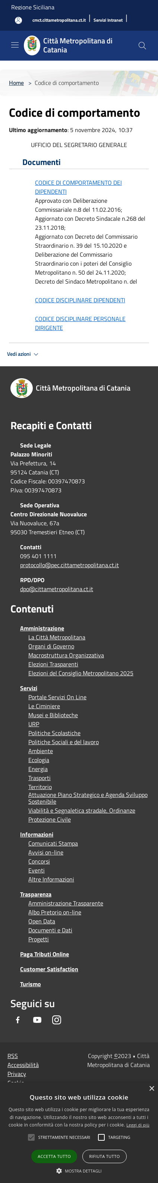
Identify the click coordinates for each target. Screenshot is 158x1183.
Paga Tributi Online (44, 954)
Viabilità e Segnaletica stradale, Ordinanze (81, 810)
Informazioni (36, 834)
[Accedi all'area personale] (18, 20)
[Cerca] (142, 45)
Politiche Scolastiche (54, 733)
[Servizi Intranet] (108, 20)
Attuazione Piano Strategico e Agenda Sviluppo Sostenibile (88, 798)
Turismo (30, 983)
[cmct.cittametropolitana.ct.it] (59, 20)
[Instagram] (56, 1019)
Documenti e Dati (50, 930)
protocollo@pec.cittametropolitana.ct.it (69, 564)
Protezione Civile (49, 819)
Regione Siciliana (32, 7)
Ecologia (38, 759)
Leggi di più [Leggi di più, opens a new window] (137, 1125)
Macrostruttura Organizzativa (66, 655)
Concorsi (39, 861)
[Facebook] (17, 1019)
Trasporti (39, 777)
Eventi (36, 870)
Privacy (16, 1073)
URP (33, 724)
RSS (12, 1055)
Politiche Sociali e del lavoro (63, 742)
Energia (38, 768)
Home (16, 82)
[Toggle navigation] (14, 44)
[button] (64, 1137)
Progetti (38, 939)
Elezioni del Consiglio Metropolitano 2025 (80, 673)
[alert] (79, 1132)
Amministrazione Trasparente (65, 903)
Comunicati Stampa (53, 843)
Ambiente (40, 751)
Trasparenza (35, 894)
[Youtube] (37, 1019)
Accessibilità (23, 1064)
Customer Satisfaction (49, 969)
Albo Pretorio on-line (54, 912)
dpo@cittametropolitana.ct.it (56, 588)
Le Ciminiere (44, 706)
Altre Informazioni (51, 879)
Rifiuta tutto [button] (104, 1156)
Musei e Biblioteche (53, 715)
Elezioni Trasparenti (53, 664)
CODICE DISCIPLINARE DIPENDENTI (80, 300)
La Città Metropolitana (56, 637)
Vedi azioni (24, 354)
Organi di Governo (51, 646)
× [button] (151, 1089)
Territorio (40, 786)
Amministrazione (42, 628)
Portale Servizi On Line (57, 697)
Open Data (41, 921)
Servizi (28, 688)
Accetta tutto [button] (54, 1156)
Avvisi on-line (45, 852)
